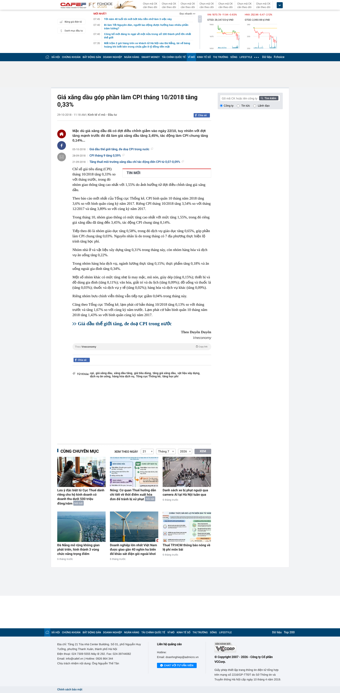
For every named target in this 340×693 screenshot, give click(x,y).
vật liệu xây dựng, (189, 373)
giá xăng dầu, (104, 373)
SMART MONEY (150, 57)
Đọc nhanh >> (187, 13)
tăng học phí (170, 376)
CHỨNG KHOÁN (71, 57)
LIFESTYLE (246, 57)
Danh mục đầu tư (71, 30)
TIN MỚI (134, 173)
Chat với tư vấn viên (176, 665)
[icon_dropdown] (280, 5)
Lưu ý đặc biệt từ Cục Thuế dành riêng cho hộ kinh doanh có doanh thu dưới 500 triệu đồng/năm (80, 496)
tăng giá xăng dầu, (164, 373)
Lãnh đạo (264, 105)
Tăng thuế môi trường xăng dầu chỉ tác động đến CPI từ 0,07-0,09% (137, 162)
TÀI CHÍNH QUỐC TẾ (174, 57)
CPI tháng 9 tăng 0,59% (107, 155)
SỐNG (233, 57)
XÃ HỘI (55, 57)
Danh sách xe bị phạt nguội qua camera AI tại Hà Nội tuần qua (185, 492)
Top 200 (289, 632)
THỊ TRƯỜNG (220, 57)
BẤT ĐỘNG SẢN (92, 57)
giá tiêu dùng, (143, 373)
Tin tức (245, 105)
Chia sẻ (202, 115)
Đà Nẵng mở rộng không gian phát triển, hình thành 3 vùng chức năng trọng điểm (78, 549)
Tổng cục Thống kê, (148, 376)
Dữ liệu (267, 57)
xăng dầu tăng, (123, 373)
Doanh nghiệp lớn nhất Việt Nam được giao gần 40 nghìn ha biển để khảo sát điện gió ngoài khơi (133, 549)
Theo (142, 346)
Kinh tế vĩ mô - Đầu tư (102, 115)
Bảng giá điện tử (70, 21)
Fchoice (279, 57)
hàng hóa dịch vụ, (123, 376)
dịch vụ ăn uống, (100, 376)
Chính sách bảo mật (69, 689)
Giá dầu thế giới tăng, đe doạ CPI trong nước (121, 149)
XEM (203, 451)
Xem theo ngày (126, 452)
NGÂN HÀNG (131, 57)
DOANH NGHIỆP (112, 57)
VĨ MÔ (191, 57)
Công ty (229, 105)
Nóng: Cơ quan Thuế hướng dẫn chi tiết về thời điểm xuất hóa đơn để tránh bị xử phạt (133, 494)
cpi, (92, 373)
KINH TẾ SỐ (204, 57)
